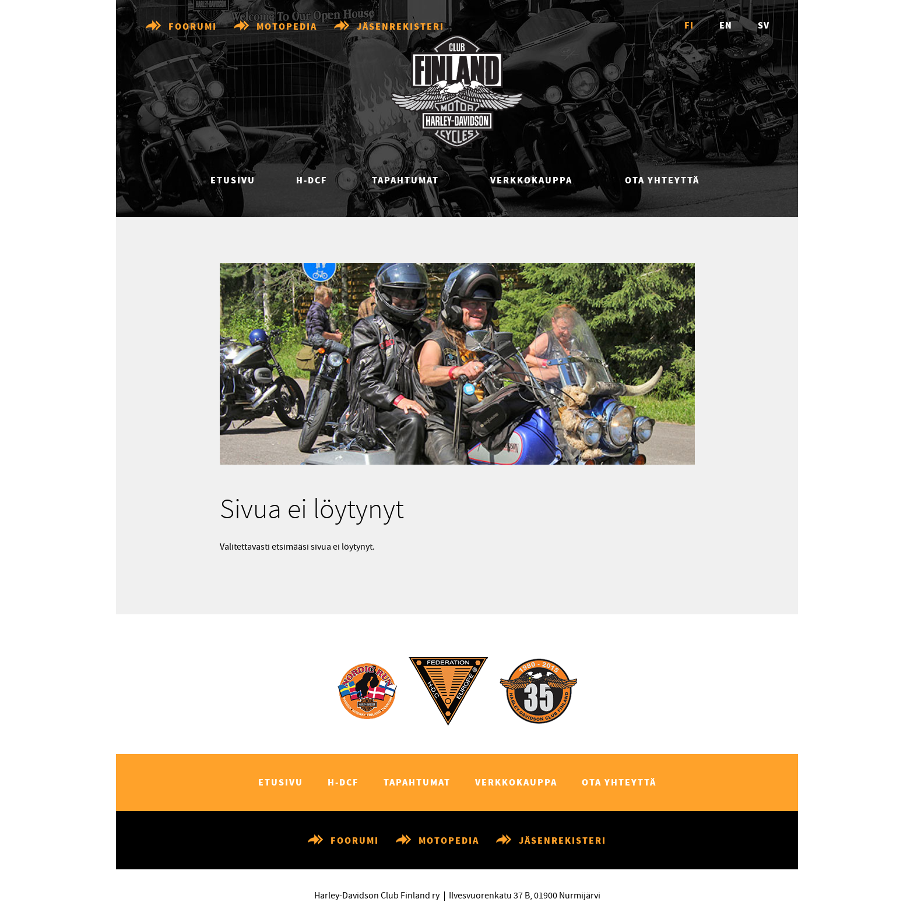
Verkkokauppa (531, 181)
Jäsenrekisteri (400, 27)
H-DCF (312, 181)
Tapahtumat (405, 181)
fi (689, 26)
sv (763, 26)
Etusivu (232, 181)
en (725, 26)
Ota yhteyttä (662, 181)
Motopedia (286, 27)
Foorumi (192, 27)
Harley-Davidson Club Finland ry (377, 895)
